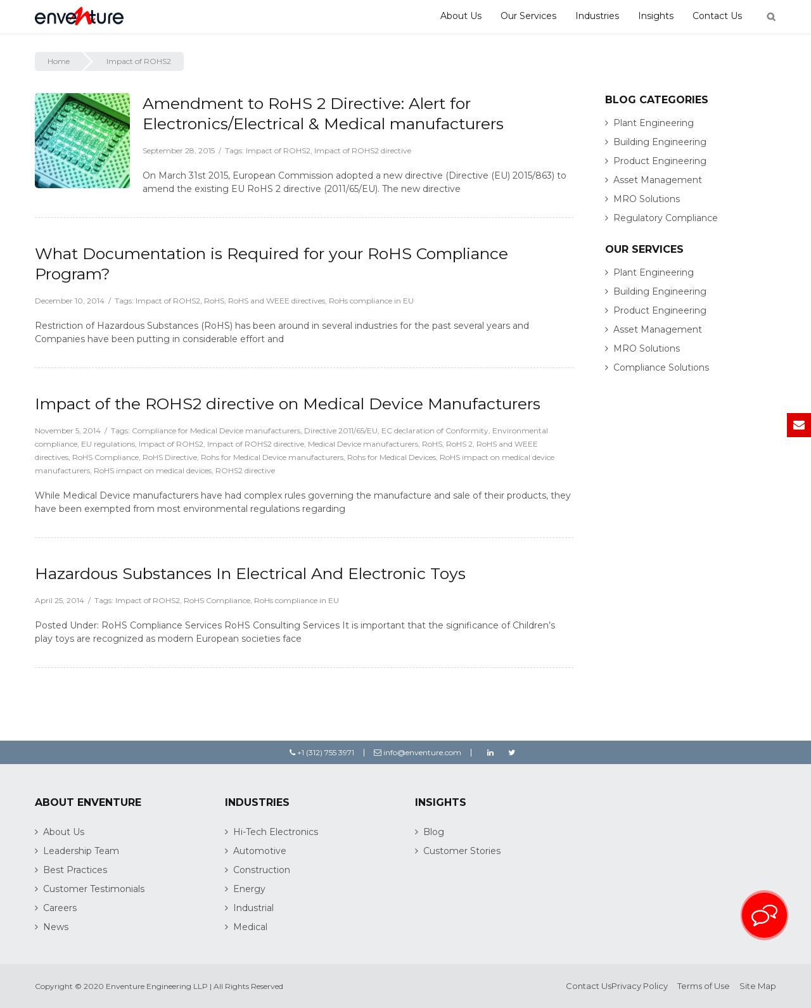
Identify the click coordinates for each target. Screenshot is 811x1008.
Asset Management (657, 180)
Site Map (757, 986)
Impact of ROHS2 (278, 150)
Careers (60, 908)
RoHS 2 (459, 444)
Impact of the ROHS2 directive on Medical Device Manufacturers (287, 403)
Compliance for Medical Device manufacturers (216, 430)
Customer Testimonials (93, 889)
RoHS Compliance (105, 457)
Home (59, 61)
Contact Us (717, 16)
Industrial (253, 908)
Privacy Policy (639, 986)
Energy (249, 889)
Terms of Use (703, 986)
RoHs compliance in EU (371, 300)
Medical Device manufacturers (363, 444)
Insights (656, 16)
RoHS (214, 300)
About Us (461, 16)
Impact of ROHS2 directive (362, 150)
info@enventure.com (417, 752)
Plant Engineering (653, 123)
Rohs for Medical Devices (391, 457)
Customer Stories (462, 851)
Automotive (259, 851)
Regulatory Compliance (665, 218)
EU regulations (108, 444)
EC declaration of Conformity (435, 430)
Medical (250, 927)
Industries (597, 16)
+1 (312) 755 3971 (322, 752)
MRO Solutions (646, 199)
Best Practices (75, 870)
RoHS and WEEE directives (276, 300)
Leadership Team (81, 851)
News (55, 927)
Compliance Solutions (661, 367)
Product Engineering (659, 161)
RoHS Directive (170, 457)
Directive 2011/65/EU (341, 430)
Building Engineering (659, 142)
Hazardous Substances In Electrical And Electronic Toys (250, 573)
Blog (433, 832)
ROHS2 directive (245, 470)
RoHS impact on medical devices (153, 470)
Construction (261, 870)
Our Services (528, 16)
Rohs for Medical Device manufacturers (272, 457)
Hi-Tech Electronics (275, 832)
